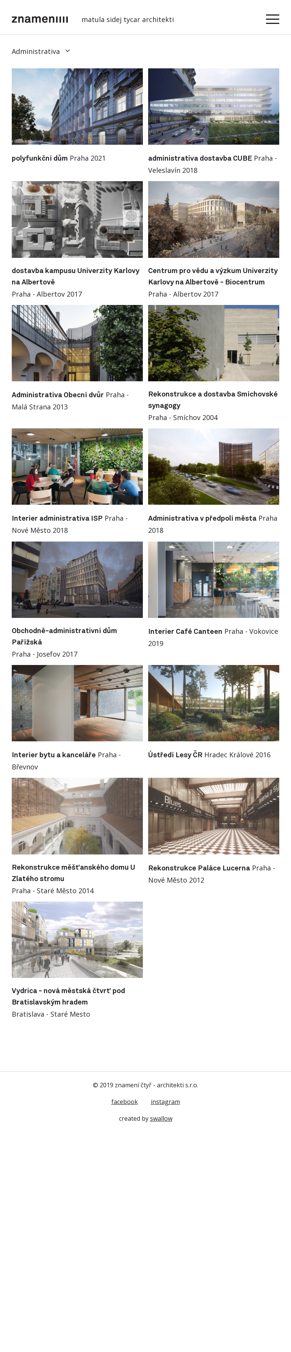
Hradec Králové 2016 (209, 754)
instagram (165, 1102)
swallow (161, 1118)
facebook (124, 1102)
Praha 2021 (59, 158)
